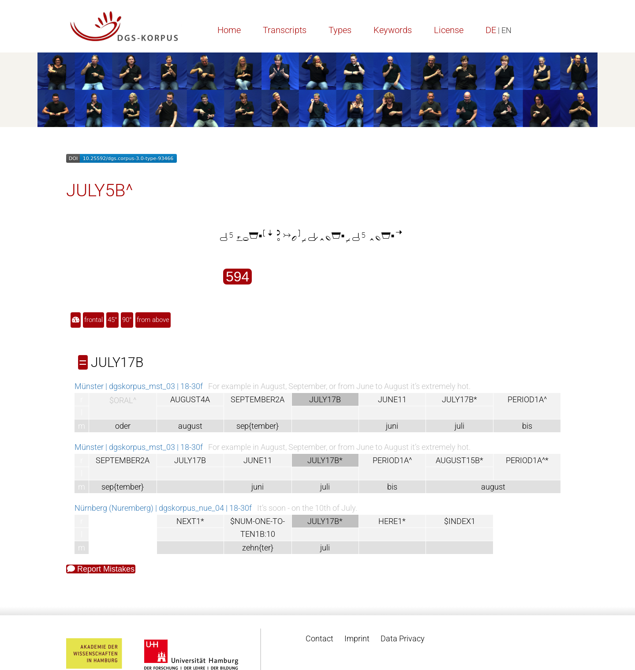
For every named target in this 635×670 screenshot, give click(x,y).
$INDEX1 (459, 521)
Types (340, 30)
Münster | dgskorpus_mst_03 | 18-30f (139, 386)
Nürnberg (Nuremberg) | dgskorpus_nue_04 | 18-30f (163, 508)
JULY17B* (459, 399)
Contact (319, 638)
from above (153, 320)
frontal (93, 320)
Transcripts (284, 30)
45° (112, 320)
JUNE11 (392, 399)
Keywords (393, 30)
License (448, 30)
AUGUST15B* (459, 460)
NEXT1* (190, 521)
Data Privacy (403, 638)
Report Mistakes (100, 569)
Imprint (357, 638)
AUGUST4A (190, 399)
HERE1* (392, 521)
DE (491, 30)
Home (229, 30)
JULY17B (190, 460)
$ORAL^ (122, 400)
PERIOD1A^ (527, 399)
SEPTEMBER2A (257, 399)
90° (127, 320)
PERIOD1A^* (527, 460)
